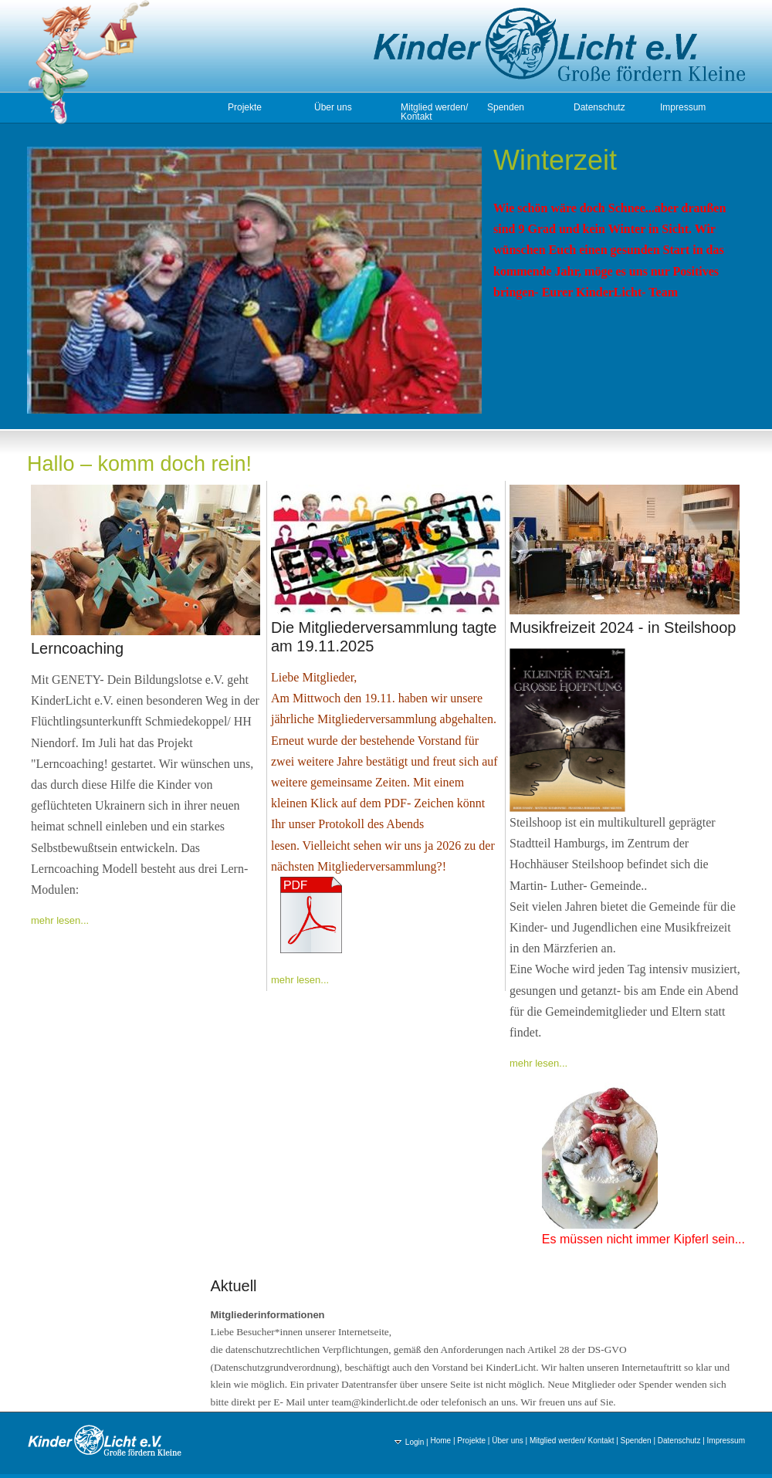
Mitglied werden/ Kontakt (434, 112)
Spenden (505, 107)
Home (440, 1440)
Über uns (333, 107)
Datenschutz (599, 107)
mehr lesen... (60, 920)
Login (409, 1442)
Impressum (683, 107)
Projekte (245, 107)
